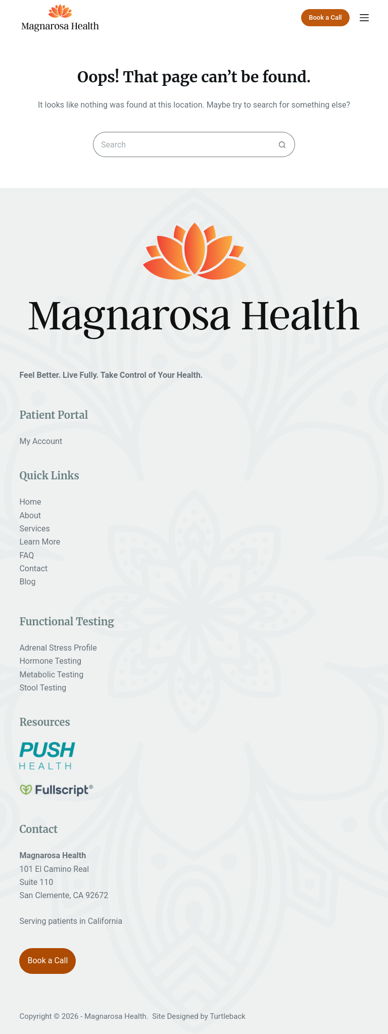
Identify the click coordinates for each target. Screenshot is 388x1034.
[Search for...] (181, 144)
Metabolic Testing (51, 674)
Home (30, 502)
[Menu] (364, 17)
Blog (27, 581)
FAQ (26, 555)
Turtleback (228, 1016)
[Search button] (282, 144)
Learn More (39, 542)
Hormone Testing (50, 661)
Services (34, 528)
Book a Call (325, 17)
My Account (40, 441)
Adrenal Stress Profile (57, 648)
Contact (33, 568)
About (30, 515)
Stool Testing (42, 688)
